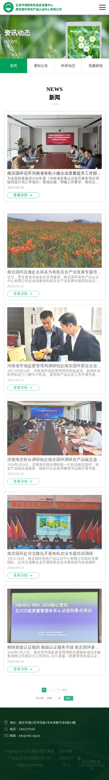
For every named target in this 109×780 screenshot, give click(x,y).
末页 (64, 696)
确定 (68, 704)
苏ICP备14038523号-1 (66, 758)
